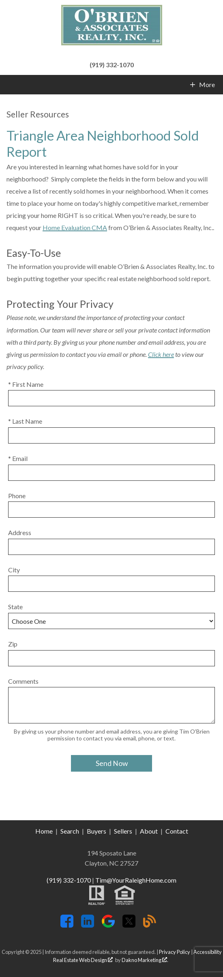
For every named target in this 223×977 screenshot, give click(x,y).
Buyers (96, 831)
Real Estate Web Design (83, 960)
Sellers (123, 831)
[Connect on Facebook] (66, 925)
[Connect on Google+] (108, 925)
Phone (17, 495)
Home (44, 831)
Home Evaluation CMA (75, 227)
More (207, 85)
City (14, 570)
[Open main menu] (9, 84)
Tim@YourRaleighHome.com (135, 880)
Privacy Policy (174, 952)
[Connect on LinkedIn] (87, 925)
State (15, 606)
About (149, 831)
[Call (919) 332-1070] (111, 63)
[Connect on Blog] (149, 925)
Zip (12, 644)
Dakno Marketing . (145, 960)
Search (69, 831)
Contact (176, 831)
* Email (18, 458)
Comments (23, 681)
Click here (161, 354)
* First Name (25, 384)
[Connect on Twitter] (128, 925)
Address (19, 532)
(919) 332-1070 (69, 880)
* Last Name (25, 421)
